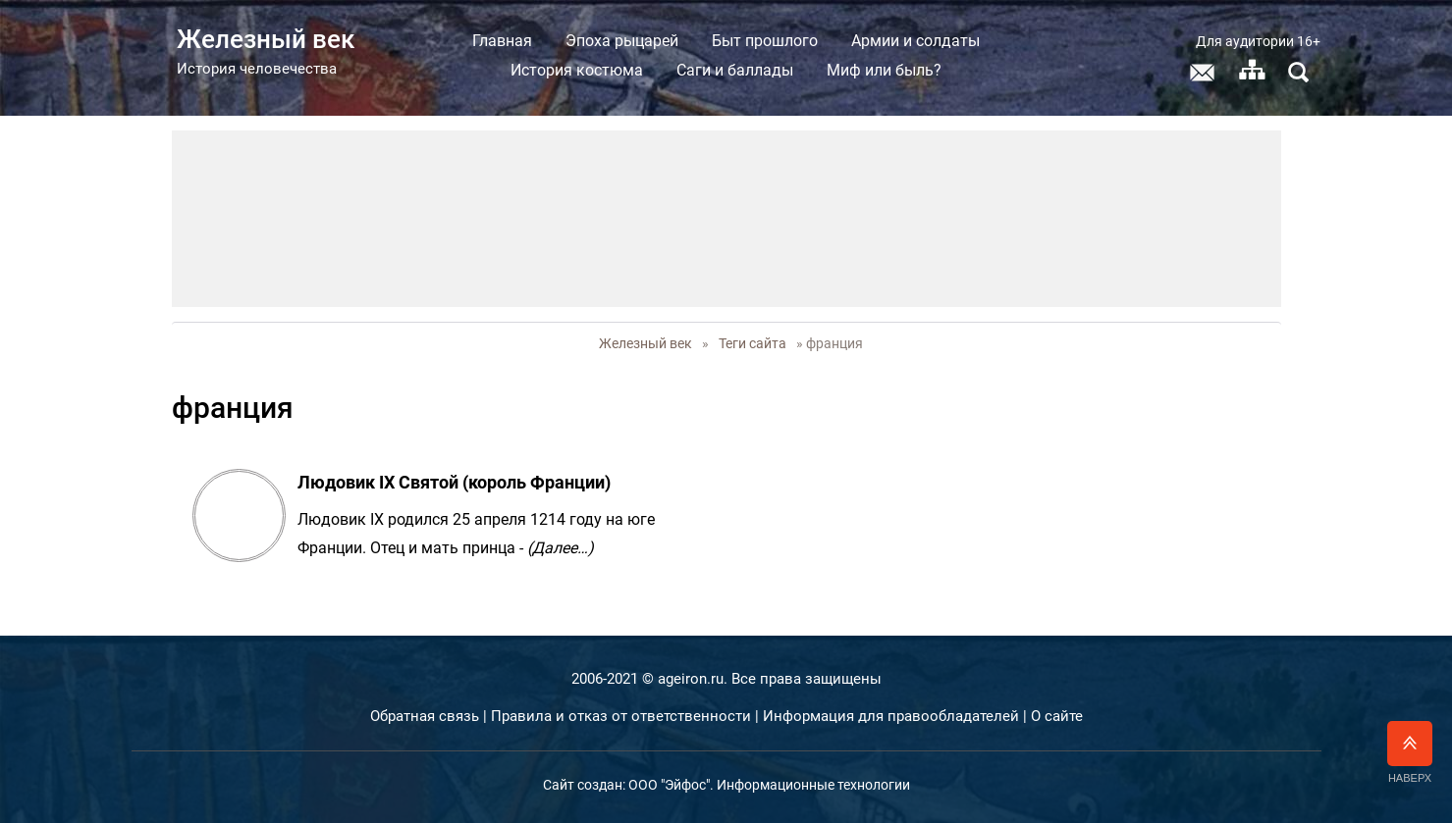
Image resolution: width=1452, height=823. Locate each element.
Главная (502, 40)
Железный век (645, 343)
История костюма (577, 70)
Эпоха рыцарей (621, 40)
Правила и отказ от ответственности (621, 716)
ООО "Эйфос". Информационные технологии (769, 785)
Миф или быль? (884, 70)
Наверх (1409, 752)
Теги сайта (752, 343)
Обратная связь (424, 716)
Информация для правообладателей (891, 716)
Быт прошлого (765, 40)
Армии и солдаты (915, 40)
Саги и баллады (734, 70)
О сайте (1057, 716)
